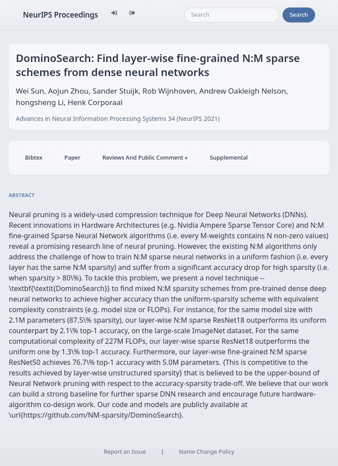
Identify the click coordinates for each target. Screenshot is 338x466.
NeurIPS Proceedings (60, 15)
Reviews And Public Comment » (145, 157)
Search (299, 14)
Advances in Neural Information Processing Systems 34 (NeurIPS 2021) (118, 118)
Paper (72, 157)
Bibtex (33, 157)
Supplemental (229, 157)
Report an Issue (125, 451)
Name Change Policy (207, 451)
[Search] (231, 14)
